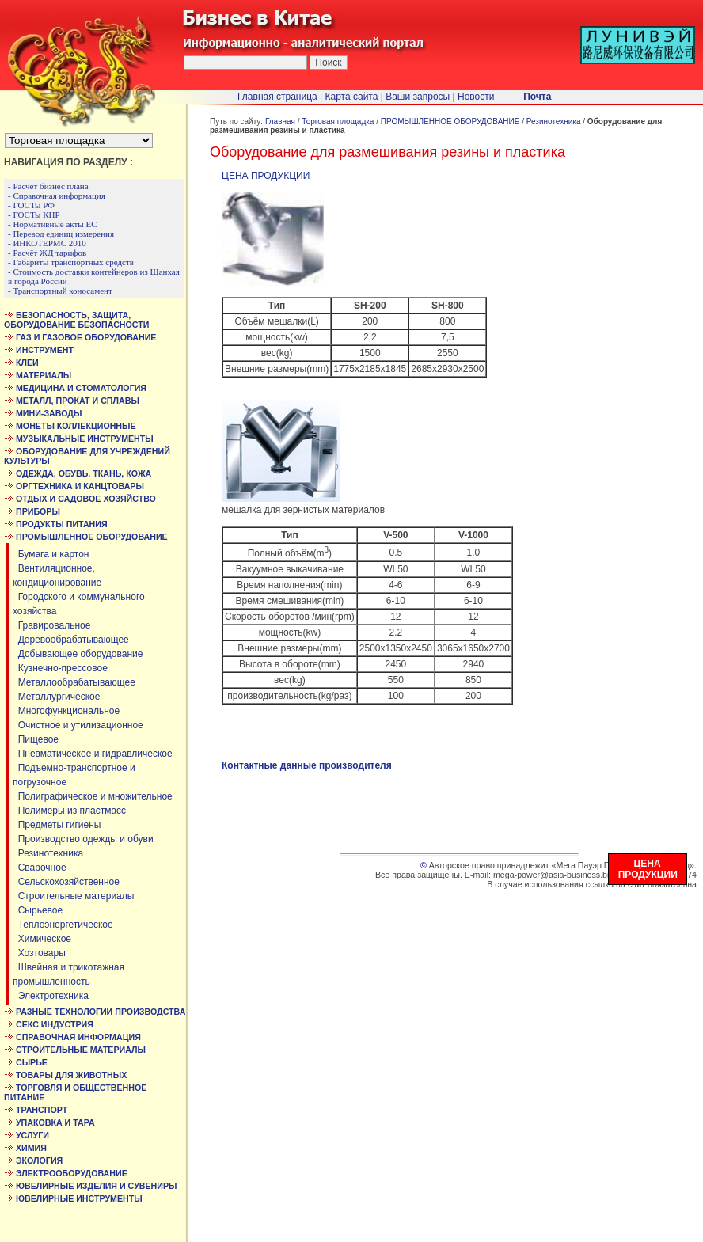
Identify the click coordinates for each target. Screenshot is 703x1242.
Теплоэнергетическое (63, 924)
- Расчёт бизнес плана (48, 186)
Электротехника (51, 995)
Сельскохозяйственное (66, 881)
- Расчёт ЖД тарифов (47, 252)
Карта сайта (351, 96)
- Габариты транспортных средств (71, 262)
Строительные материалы (73, 896)
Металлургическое (56, 696)
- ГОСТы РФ (31, 205)
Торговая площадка (338, 121)
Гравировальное (51, 625)
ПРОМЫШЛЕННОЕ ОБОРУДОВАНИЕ (450, 121)
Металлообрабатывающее (74, 682)
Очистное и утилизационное (78, 725)
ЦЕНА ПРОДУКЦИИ (266, 175)
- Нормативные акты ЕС (52, 224)
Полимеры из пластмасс (69, 810)
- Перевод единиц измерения (61, 233)
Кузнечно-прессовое (60, 668)
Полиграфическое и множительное (93, 796)
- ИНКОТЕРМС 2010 (47, 243)
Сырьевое (38, 910)
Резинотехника (48, 853)
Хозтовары (39, 953)
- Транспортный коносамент (60, 290)
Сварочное (39, 867)
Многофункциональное (66, 710)
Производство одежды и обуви (83, 839)
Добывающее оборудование (77, 653)
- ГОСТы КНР (34, 214)
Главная (280, 121)
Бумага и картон (51, 554)
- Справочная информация (56, 195)
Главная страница (277, 96)
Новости (476, 96)
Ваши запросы (418, 96)
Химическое (42, 938)
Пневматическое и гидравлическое (93, 753)
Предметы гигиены (57, 824)
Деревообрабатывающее (71, 639)
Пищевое (36, 739)
